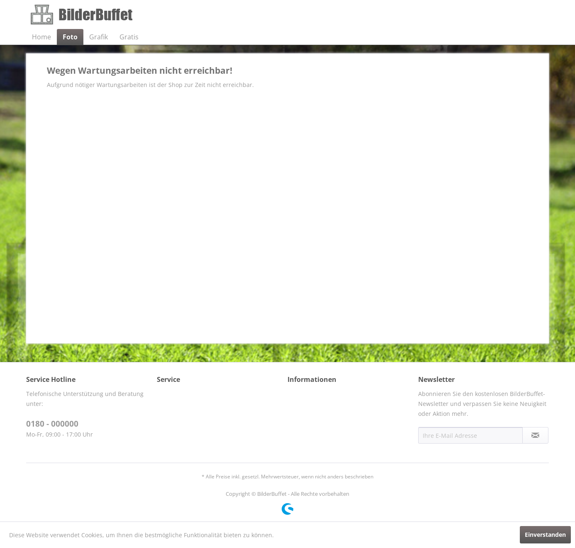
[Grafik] (98, 37)
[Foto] (70, 37)
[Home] (41, 37)
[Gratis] (129, 37)
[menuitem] (41, 37)
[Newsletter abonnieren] (535, 435)
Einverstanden (545, 534)
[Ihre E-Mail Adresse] (470, 435)
